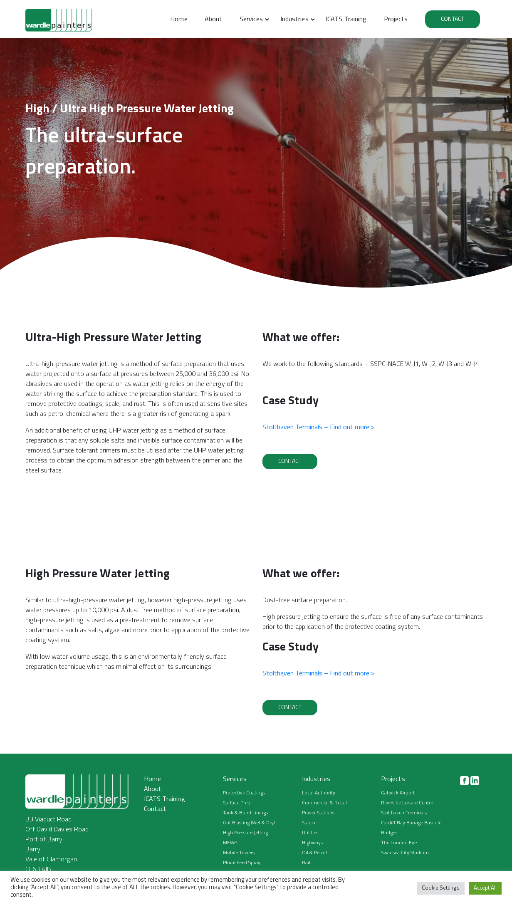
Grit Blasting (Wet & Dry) (249, 823)
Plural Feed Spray (241, 862)
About (213, 19)
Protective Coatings (244, 793)
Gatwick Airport (398, 793)
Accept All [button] (485, 888)
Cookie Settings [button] (441, 888)
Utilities (310, 833)
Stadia (308, 823)
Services (251, 19)
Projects (396, 19)
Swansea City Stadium (405, 853)
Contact (452, 19)
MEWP (230, 843)
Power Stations (318, 813)
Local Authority (318, 793)
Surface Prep (236, 803)
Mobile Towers (239, 853)
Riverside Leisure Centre (407, 803)
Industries (294, 19)
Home (178, 19)
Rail (306, 862)
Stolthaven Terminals (404, 813)
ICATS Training (346, 19)
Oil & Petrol (314, 853)
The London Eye (399, 843)
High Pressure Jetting (245, 833)
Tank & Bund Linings (245, 813)
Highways (312, 843)
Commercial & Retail (324, 803)
